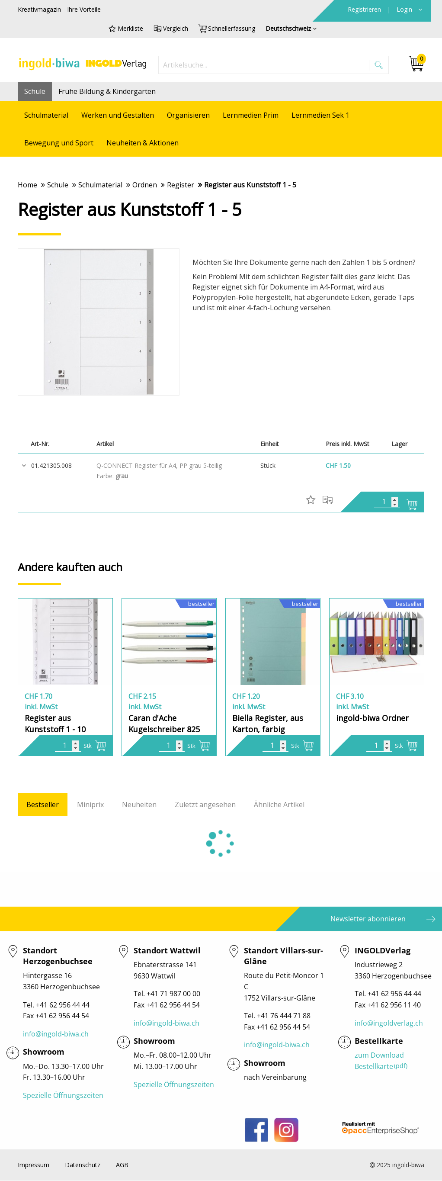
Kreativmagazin (39, 9)
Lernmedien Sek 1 (320, 115)
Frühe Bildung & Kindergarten (107, 91)
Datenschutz (82, 1165)
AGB (122, 1165)
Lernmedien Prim (251, 115)
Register (180, 185)
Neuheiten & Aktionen (142, 143)
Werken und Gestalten (117, 115)
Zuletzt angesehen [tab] (205, 805)
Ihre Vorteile (84, 9)
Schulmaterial (46, 115)
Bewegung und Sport (58, 143)
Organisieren (188, 115)
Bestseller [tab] (42, 805)
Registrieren (365, 9)
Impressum (33, 1165)
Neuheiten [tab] (139, 805)
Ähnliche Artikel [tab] (279, 805)
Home (27, 185)
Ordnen (144, 185)
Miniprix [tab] (90, 805)
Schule (34, 91)
